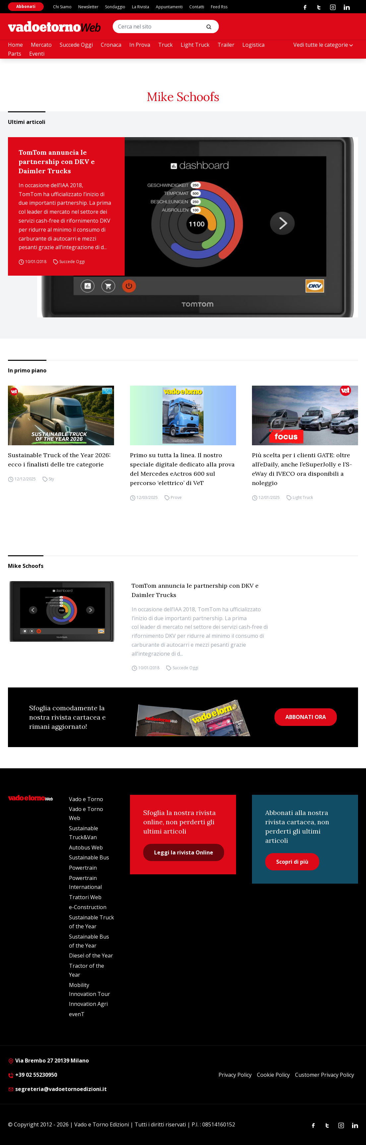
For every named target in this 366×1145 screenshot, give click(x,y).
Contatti (196, 7)
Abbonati (25, 6)
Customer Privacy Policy (324, 1074)
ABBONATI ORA (305, 717)
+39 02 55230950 (32, 1074)
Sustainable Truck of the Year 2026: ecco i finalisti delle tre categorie (59, 459)
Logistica (253, 44)
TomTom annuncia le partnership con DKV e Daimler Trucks (57, 161)
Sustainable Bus (89, 857)
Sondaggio (115, 7)
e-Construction (87, 907)
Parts (14, 53)
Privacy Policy (235, 1074)
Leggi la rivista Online (183, 852)
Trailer (225, 44)
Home (15, 44)
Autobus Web (86, 847)
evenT (77, 1014)
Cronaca (111, 44)
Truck (165, 44)
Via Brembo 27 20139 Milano (48, 1060)
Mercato (41, 44)
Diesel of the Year (91, 955)
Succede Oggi (76, 44)
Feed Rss (219, 7)
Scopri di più (292, 861)
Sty (51, 479)
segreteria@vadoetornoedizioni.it (57, 1089)
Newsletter (88, 7)
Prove (176, 497)
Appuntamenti (169, 7)
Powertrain (83, 867)
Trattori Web (85, 897)
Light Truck (195, 44)
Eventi (36, 53)
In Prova (139, 44)
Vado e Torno (86, 799)
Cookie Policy (273, 1074)
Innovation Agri (88, 1004)
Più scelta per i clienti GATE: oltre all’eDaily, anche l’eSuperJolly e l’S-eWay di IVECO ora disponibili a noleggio (302, 469)
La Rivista (140, 7)
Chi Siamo (62, 7)
